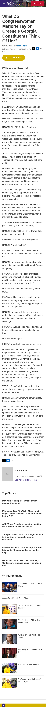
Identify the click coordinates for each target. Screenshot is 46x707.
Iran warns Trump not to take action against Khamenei (19, 502)
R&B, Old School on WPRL (29, 664)
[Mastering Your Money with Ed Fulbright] (9, 653)
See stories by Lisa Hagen (26, 480)
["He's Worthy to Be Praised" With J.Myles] (9, 683)
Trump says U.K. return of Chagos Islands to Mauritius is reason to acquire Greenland (22, 537)
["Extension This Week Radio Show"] (9, 639)
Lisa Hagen (22, 46)
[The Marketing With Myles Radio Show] (9, 624)
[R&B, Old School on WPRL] (9, 668)
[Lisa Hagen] (7, 474)
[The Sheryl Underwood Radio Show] (9, 587)
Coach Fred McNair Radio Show (15, 598)
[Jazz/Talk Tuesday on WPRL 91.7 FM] (9, 609)
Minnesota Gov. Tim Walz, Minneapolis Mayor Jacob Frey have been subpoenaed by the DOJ (22, 513)
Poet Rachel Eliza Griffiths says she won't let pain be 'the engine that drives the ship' (22, 550)
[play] (3, 705)
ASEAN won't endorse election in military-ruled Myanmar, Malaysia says (22, 525)
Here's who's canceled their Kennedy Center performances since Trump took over (21, 563)
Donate (39, 3)
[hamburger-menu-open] (4, 3)
